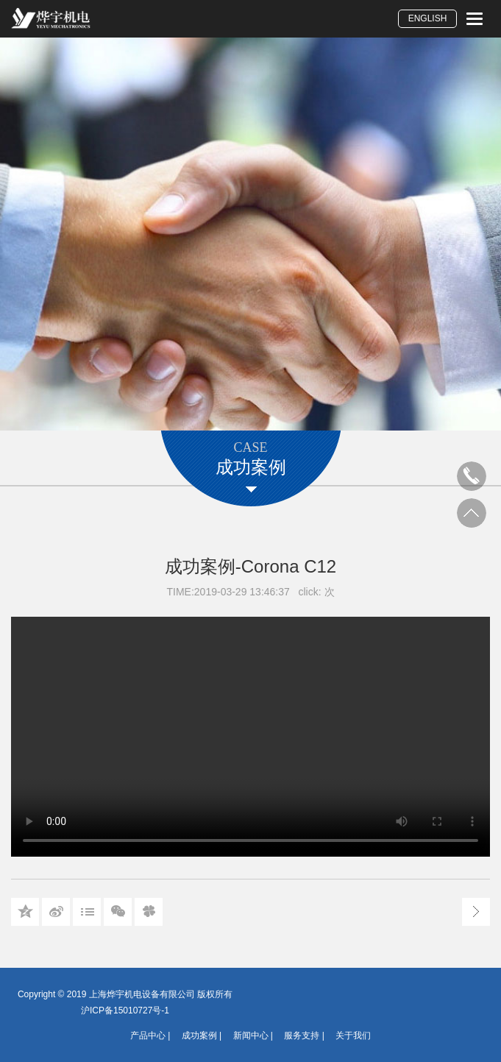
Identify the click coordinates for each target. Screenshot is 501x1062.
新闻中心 (251, 1035)
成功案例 (199, 1035)
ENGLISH (427, 18)
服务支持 (301, 1035)
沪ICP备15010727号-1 (125, 1010)
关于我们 (353, 1035)
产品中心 (148, 1035)
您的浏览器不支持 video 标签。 (250, 737)
